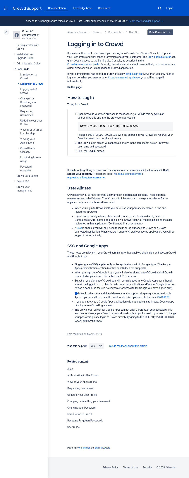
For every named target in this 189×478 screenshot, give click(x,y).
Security (147, 467)
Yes (93, 346)
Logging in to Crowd (31, 83)
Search (160, 8)
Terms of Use (130, 467)
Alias (70, 369)
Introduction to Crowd (79, 414)
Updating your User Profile (82, 394)
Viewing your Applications (82, 381)
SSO (79, 227)
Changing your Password (81, 407)
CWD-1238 (163, 297)
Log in (169, 8)
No (100, 346)
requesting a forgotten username (86, 177)
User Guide (23, 69)
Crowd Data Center (27, 175)
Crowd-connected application (124, 77)
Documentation (57, 8)
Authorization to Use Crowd (82, 375)
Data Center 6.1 (160, 32)
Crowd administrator (159, 56)
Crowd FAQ (23, 181)
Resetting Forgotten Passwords (85, 420)
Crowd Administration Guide (83, 64)
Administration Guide (29, 63)
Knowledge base (82, 8)
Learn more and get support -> (146, 21)
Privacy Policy (110, 467)
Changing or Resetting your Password (28, 102)
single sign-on (134, 73)
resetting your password (127, 173)
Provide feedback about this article (127, 346)
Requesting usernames (80, 388)
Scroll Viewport (102, 448)
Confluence (84, 448)
